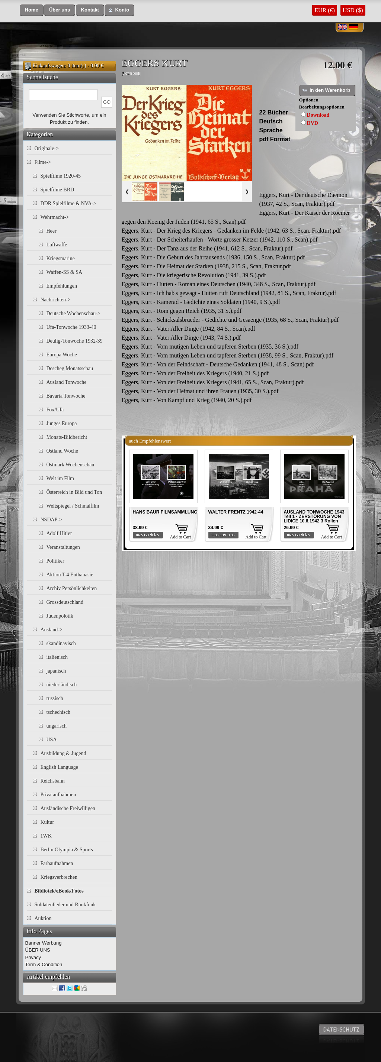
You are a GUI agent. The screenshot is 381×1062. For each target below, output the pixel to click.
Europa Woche (62, 354)
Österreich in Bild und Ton (74, 492)
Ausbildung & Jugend (63, 753)
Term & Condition (44, 964)
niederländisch (62, 684)
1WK (46, 836)
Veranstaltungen (63, 547)
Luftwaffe (57, 244)
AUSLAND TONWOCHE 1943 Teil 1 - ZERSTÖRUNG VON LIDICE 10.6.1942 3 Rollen (314, 516)
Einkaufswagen (49, 65)
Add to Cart (180, 537)
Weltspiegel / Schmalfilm (73, 506)
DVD (312, 123)
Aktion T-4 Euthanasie (70, 574)
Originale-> (47, 148)
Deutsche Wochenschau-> (73, 313)
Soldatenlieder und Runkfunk (65, 904)
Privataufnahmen (58, 794)
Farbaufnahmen (57, 863)
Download (318, 115)
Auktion (43, 918)
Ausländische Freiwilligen (68, 808)
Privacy (33, 957)
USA (52, 739)
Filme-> (43, 162)
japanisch (56, 671)
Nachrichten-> (56, 299)
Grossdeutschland (65, 602)
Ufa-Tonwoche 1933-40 (71, 327)
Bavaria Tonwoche (66, 396)
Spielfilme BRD (57, 189)
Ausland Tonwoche (67, 382)
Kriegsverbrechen (59, 877)
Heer (52, 231)
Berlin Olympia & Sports (67, 849)
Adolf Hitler (59, 533)
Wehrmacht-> (55, 217)
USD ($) (353, 10)
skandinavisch (61, 643)
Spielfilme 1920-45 (61, 176)
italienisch (57, 657)
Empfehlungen (62, 286)
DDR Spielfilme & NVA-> (68, 203)
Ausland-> (52, 629)
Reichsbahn (53, 781)
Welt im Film (60, 478)
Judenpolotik (60, 616)
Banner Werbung (43, 943)
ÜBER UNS (37, 950)
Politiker (55, 561)
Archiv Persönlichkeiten (72, 588)
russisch (55, 698)
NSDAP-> (51, 519)
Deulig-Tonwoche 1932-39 (75, 341)
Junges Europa (62, 423)
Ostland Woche (62, 451)
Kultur (47, 822)
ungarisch (57, 726)
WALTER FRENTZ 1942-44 (235, 512)
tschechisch (59, 712)
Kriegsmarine (61, 258)
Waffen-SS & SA (65, 272)
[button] (32, 10)
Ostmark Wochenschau (71, 464)
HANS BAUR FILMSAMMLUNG (165, 512)
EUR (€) (324, 10)
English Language (59, 767)
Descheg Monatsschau (70, 368)
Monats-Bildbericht (67, 437)
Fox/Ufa (55, 409)
